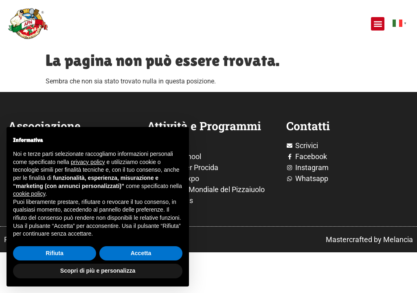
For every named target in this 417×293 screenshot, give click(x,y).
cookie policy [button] (29, 193)
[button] (377, 24)
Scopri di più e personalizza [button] (97, 270)
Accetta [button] (141, 253)
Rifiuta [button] (55, 253)
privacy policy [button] (88, 162)
